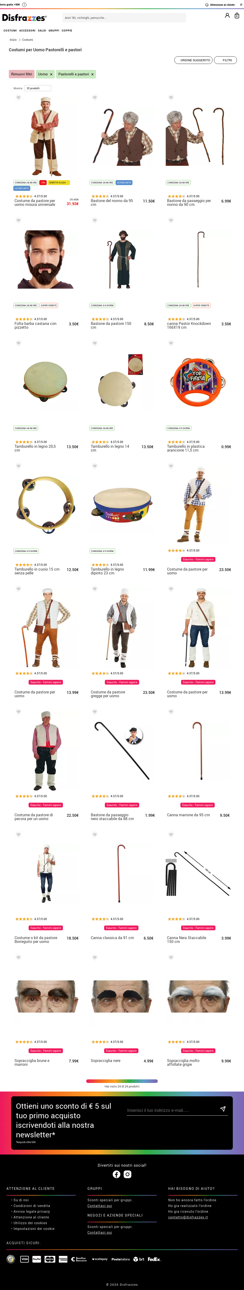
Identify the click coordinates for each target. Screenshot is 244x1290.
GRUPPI (54, 30)
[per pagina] (38, 88)
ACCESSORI (27, 30)
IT (241, 4)
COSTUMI (10, 30)
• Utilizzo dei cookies (29, 1223)
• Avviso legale (23, 1211)
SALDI (42, 30)
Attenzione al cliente (220, 5)
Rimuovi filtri (21, 74)
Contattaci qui (99, 1205)
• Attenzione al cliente (30, 1217)
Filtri (227, 60)
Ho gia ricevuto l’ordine (188, 1211)
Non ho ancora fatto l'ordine (192, 1200)
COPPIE (67, 30)
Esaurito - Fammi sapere (198, 559)
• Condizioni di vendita (30, 1205)
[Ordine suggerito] (193, 60)
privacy (43, 1211)
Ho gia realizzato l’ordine (190, 1205)
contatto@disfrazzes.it (188, 1217)
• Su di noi (20, 1200)
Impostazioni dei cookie (34, 1228)
